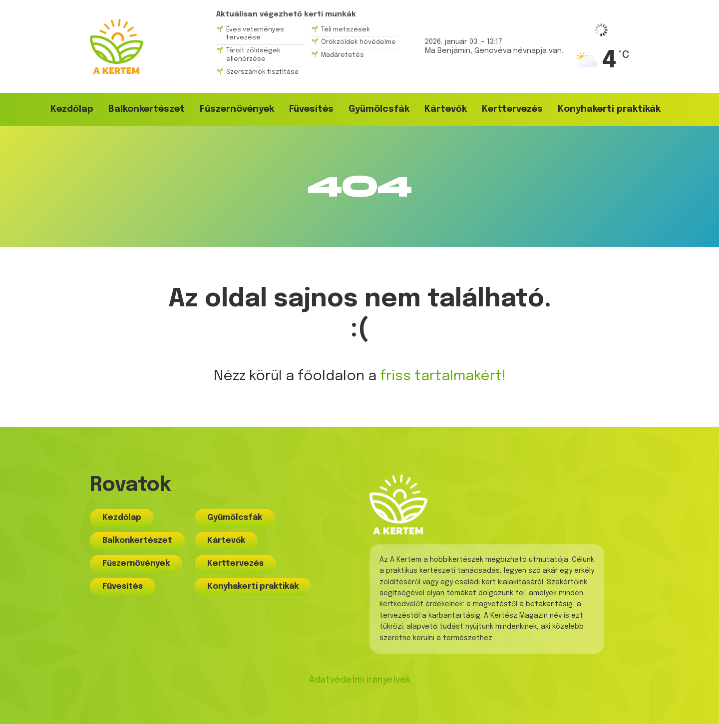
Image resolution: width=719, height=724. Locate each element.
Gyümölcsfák (379, 109)
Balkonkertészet (146, 109)
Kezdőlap (71, 109)
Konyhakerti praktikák (609, 109)
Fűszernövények (237, 109)
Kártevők (445, 109)
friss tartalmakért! (443, 376)
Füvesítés (311, 109)
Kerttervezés (512, 109)
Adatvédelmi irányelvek (359, 680)
